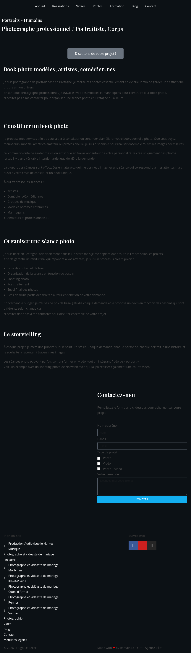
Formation (117, 6)
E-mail (101, 439)
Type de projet (107, 452)
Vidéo (107, 463)
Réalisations (60, 6)
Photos (98, 6)
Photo (107, 458)
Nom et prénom (108, 426)
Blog (135, 6)
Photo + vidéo (112, 469)
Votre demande (108, 474)
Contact (150, 6)
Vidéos (80, 6)
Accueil (40, 6)
